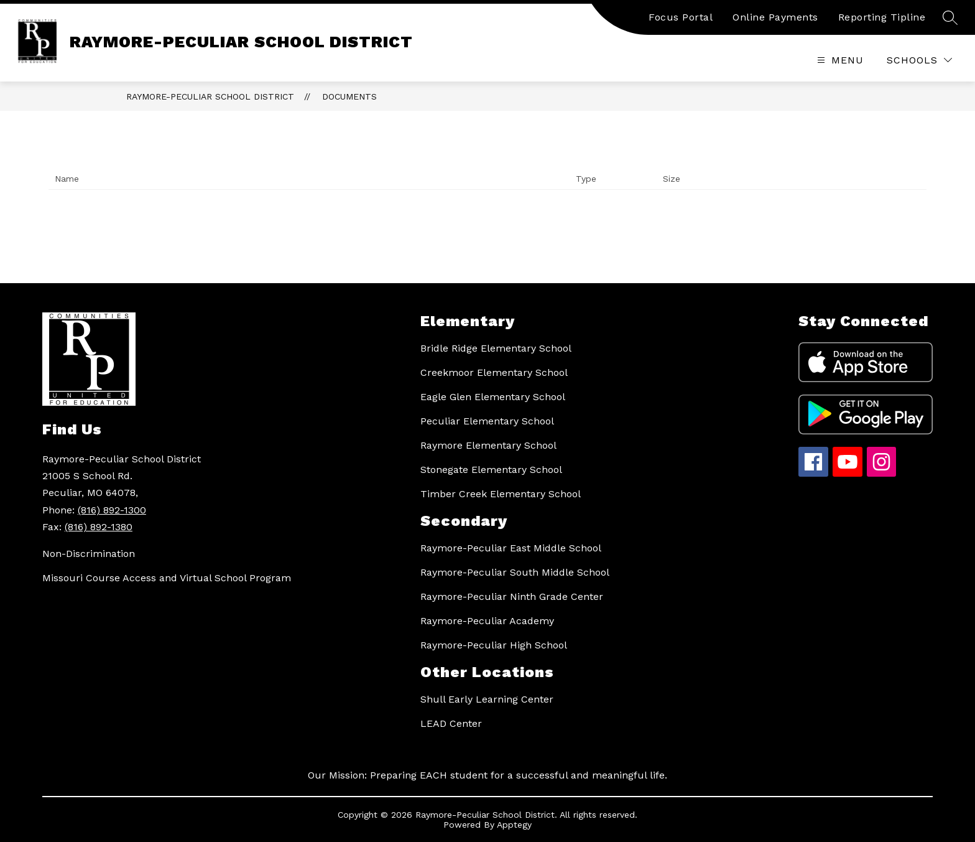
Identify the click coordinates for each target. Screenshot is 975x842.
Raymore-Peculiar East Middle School (510, 548)
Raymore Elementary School (488, 445)
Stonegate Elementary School (491, 469)
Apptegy (514, 825)
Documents (349, 96)
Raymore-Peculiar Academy (487, 621)
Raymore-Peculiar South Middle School (514, 572)
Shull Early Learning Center (486, 699)
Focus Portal (681, 17)
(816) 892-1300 (112, 510)
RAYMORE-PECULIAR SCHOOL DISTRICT (210, 96)
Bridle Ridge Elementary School (495, 348)
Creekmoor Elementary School (494, 372)
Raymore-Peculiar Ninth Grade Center (511, 596)
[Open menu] (839, 60)
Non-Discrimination (88, 553)
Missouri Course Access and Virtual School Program (166, 578)
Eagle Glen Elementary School (492, 397)
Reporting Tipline (882, 17)
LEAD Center (451, 723)
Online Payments (775, 17)
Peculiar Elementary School (487, 421)
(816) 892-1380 (98, 527)
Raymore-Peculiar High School (493, 645)
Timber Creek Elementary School (500, 494)
